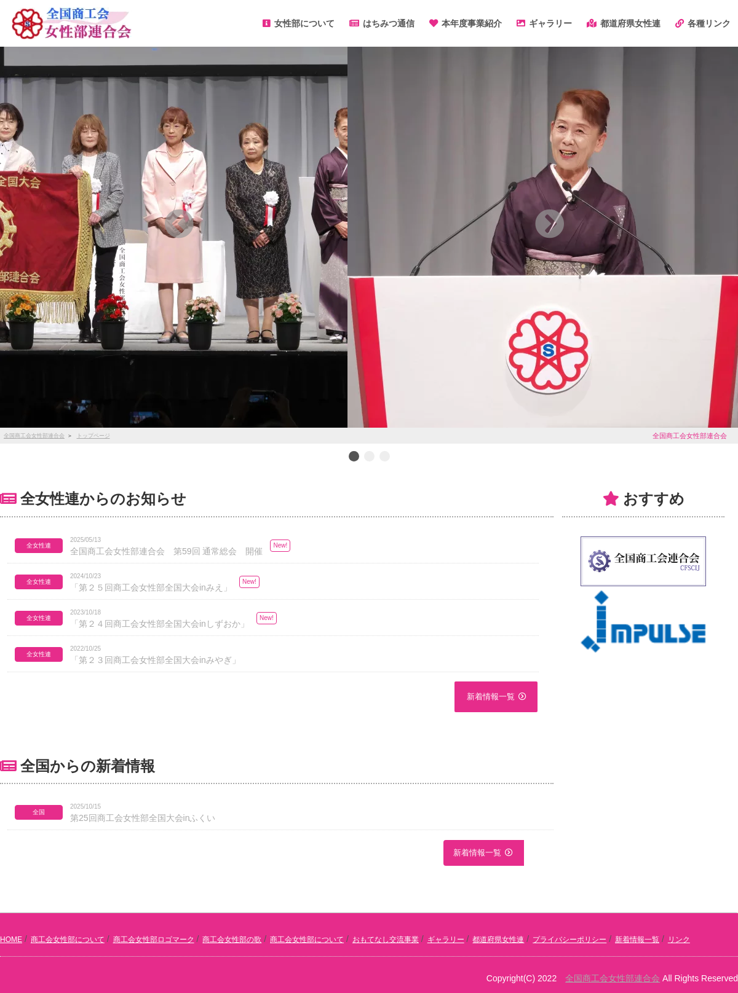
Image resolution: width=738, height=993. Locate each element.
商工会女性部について (68, 939)
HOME (11, 939)
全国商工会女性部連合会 (612, 978)
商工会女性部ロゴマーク (153, 939)
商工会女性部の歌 (231, 939)
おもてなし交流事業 (385, 939)
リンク (679, 939)
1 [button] (353, 457)
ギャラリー (445, 939)
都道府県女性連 (498, 939)
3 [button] (384, 457)
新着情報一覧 (491, 696)
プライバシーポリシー (569, 939)
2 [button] (369, 457)
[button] (179, 223)
